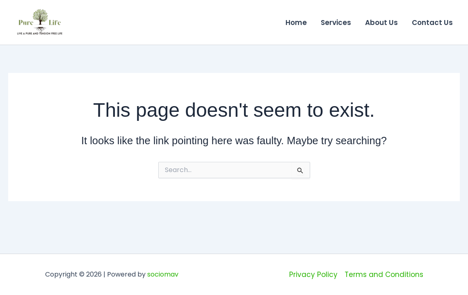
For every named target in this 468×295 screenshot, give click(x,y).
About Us (381, 22)
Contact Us (432, 22)
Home (296, 22)
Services (336, 22)
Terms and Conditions (384, 274)
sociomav (162, 274)
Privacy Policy (313, 274)
